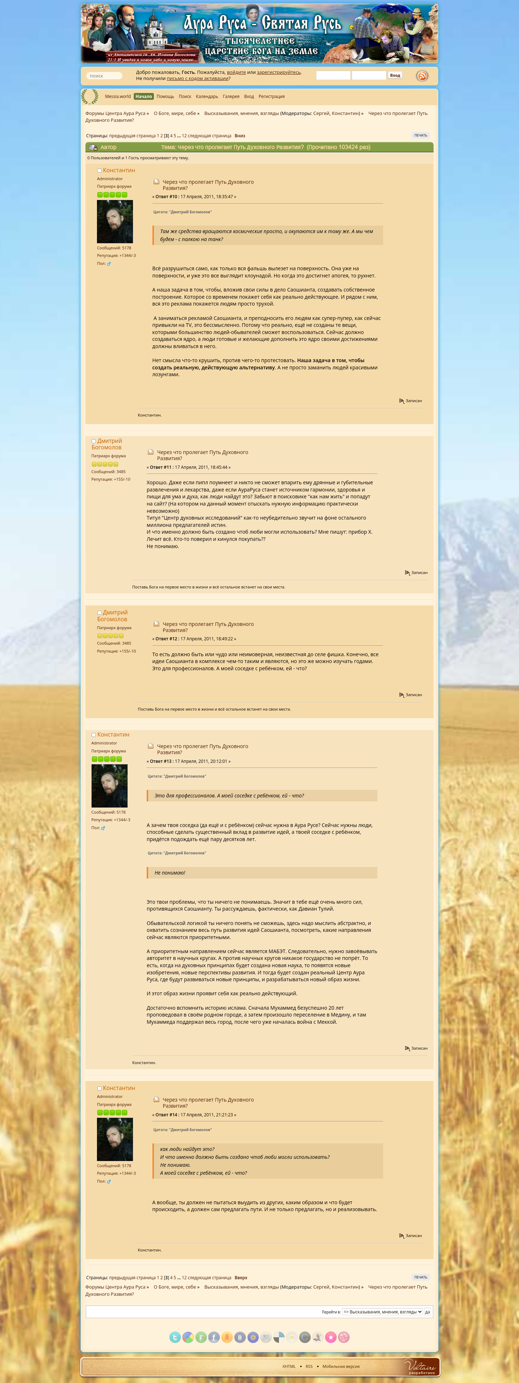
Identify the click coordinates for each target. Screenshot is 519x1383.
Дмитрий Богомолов (107, 444)
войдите (236, 72)
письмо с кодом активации (198, 78)
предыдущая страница (132, 135)
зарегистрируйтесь (279, 72)
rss (424, 76)
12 (184, 135)
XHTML (289, 1366)
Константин (345, 113)
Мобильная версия (341, 1366)
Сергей (321, 113)
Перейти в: (331, 1312)
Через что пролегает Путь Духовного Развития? (208, 184)
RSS (309, 1366)
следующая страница (209, 135)
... (179, 135)
